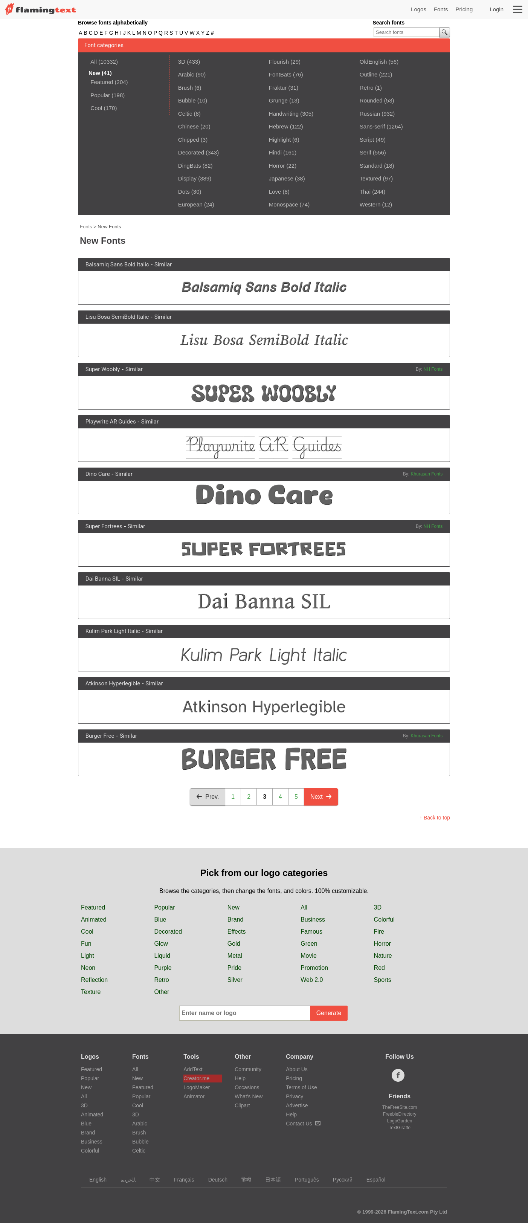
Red (379, 968)
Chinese (188, 126)
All (93, 61)
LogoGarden (399, 1121)
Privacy (294, 1096)
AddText (193, 1069)
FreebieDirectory (400, 1114)
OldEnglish (373, 61)
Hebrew (278, 126)
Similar (163, 264)
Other (161, 992)
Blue (160, 919)
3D (181, 61)
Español (372, 1180)
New (233, 907)
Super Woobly (102, 369)
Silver (235, 980)
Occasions (247, 1087)
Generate (329, 1013)
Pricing (464, 9)
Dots (184, 191)
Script (367, 139)
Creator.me (196, 1078)
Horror (277, 165)
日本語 (269, 1180)
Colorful (384, 919)
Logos (418, 9)
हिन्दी (242, 1180)
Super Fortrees (103, 526)
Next (321, 796)
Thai (365, 191)
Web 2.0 (312, 980)
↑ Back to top (435, 818)
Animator (193, 1096)
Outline (369, 74)
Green (309, 943)
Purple (162, 968)
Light (87, 955)
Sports (382, 980)
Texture (91, 992)
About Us (297, 1069)
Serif (365, 152)
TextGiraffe (399, 1127)
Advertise (297, 1105)
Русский (339, 1180)
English (94, 1180)
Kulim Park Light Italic (112, 631)
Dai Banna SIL (102, 578)
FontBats (280, 74)
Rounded (371, 100)
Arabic (186, 74)
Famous (311, 931)
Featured (101, 82)
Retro (367, 87)
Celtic (185, 113)
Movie (309, 955)
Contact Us (303, 1124)
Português (303, 1180)
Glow (161, 943)
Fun (86, 943)
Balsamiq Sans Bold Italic (117, 264)
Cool (96, 108)
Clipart (242, 1105)
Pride (234, 968)
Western (370, 204)
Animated (94, 919)
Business (313, 919)
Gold (233, 943)
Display (187, 178)
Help (240, 1078)
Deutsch (214, 1180)
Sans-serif (372, 126)
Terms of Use (301, 1087)
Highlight (280, 139)
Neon (88, 968)
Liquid (162, 955)
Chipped (188, 139)
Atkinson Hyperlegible (112, 683)
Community (248, 1069)
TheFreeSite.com (399, 1107)
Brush (185, 87)
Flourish (279, 61)
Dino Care (97, 474)
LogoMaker (196, 1087)
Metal (234, 955)
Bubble (187, 100)
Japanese (281, 178)
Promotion (314, 968)
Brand (235, 919)
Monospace (283, 204)
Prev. (207, 796)
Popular (100, 95)
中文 (151, 1180)
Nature (383, 955)
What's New (248, 1096)
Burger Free (99, 735)
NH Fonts (433, 369)
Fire (379, 931)
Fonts (441, 9)
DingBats (189, 165)
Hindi (275, 152)
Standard (371, 165)
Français (180, 1180)
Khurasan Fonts (427, 474)
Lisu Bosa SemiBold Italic (117, 316)
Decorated (191, 152)
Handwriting (284, 113)
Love (275, 191)
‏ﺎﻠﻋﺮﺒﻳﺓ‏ (124, 1180)
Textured (371, 178)
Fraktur (278, 87)
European (190, 204)
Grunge (278, 100)
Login (497, 9)
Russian (370, 113)
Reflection (94, 980)
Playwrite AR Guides (110, 421)
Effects (236, 931)
